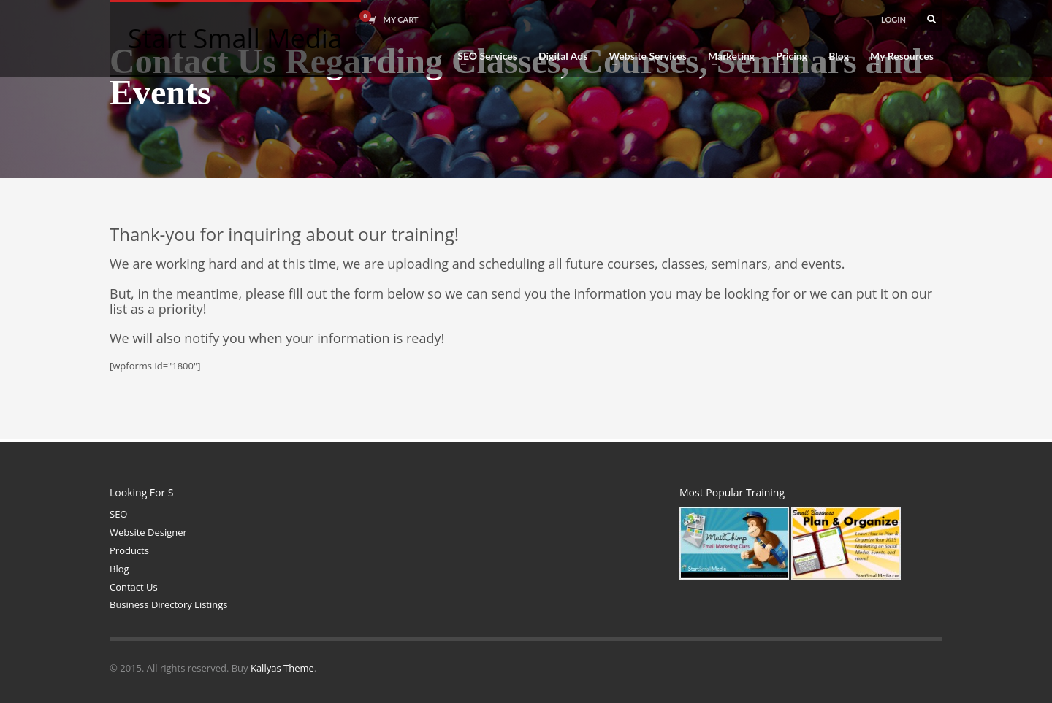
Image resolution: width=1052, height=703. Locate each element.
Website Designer (148, 532)
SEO (118, 513)
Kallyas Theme (282, 668)
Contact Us (134, 586)
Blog (119, 568)
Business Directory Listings (169, 604)
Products (129, 550)
